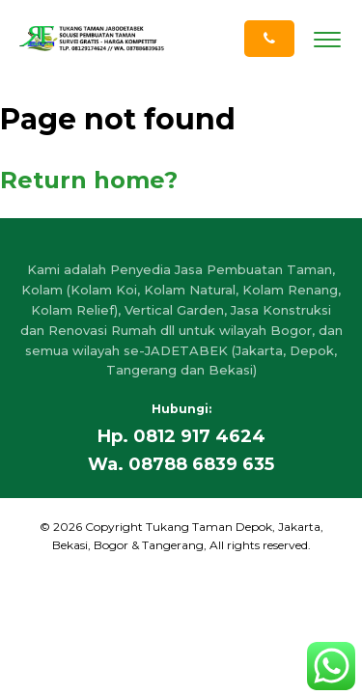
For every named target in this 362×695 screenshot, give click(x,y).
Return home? (89, 180)
